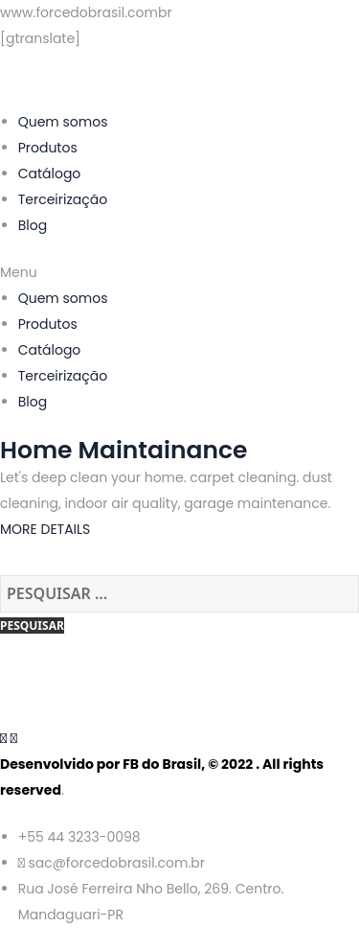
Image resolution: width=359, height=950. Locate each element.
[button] (179, 273)
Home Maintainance (123, 450)
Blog (32, 225)
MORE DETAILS (45, 529)
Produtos (48, 147)
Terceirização (63, 199)
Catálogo (49, 173)
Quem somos (63, 121)
